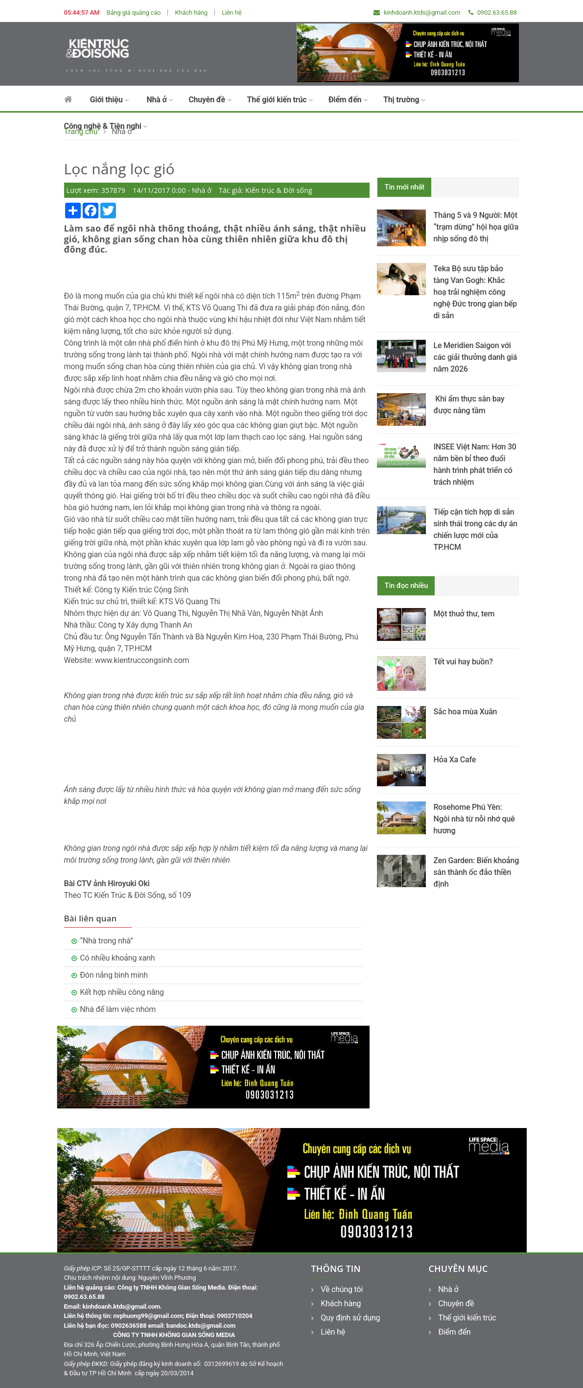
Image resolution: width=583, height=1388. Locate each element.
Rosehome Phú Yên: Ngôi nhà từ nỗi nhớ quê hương (473, 818)
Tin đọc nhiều (406, 585)
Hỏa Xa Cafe (454, 759)
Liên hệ (231, 12)
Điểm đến (348, 99)
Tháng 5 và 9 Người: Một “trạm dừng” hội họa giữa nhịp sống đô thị (475, 227)
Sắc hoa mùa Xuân (465, 711)
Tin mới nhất (404, 187)
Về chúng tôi (337, 1289)
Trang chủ (81, 131)
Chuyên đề (209, 99)
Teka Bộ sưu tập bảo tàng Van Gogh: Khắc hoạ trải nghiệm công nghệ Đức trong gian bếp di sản (475, 292)
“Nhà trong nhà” (106, 940)
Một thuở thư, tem (463, 613)
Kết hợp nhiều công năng (121, 992)
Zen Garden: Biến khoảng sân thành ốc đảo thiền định (476, 872)
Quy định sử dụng (345, 1317)
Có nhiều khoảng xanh (117, 958)
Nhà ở (159, 99)
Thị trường (404, 99)
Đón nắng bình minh (114, 975)
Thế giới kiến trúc (280, 99)
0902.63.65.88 (492, 12)
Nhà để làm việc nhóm (118, 1009)
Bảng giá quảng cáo (134, 12)
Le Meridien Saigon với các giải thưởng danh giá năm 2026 (475, 357)
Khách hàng (191, 12)
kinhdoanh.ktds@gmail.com (416, 12)
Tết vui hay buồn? (462, 661)
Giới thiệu (109, 99)
